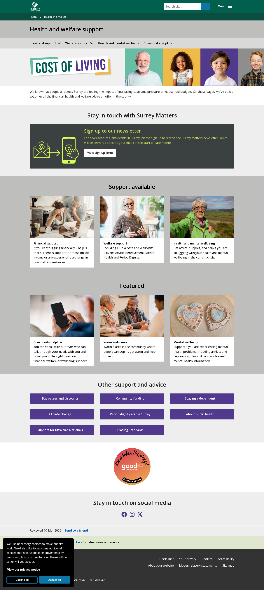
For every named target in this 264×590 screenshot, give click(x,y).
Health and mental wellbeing (118, 43)
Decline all (22, 579)
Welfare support (77, 43)
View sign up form (100, 153)
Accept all (54, 579)
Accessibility (226, 559)
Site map (228, 565)
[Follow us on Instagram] (132, 514)
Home (33, 16)
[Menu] (225, 6)
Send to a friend (76, 530)
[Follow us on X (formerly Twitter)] (140, 514)
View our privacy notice (23, 569)
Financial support (44, 43)
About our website (161, 565)
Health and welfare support (66, 29)
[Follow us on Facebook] (124, 514)
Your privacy (187, 559)
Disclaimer (166, 559)
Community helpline (158, 43)
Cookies (207, 559)
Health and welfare (55, 16)
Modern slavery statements (198, 565)
